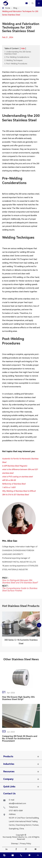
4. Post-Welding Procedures (15, 64)
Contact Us (9, 793)
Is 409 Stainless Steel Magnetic (14, 466)
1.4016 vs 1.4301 (9, 487)
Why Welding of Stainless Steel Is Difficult (19, 491)
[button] (39, 625)
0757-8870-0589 (16, 811)
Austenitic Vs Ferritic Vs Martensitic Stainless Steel (20, 460)
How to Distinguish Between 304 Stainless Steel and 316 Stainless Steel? (20, 580)
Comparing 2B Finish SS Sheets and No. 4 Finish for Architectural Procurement (19, 739)
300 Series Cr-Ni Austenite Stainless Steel (21, 643)
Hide (23, 48)
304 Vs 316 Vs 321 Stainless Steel (15, 495)
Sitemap (14, 843)
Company (8, 779)
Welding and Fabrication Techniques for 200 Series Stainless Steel (20, 13)
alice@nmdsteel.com (17, 803)
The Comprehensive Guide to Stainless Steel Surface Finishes (19, 588)
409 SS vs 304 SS (9, 480)
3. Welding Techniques (13, 60)
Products (8, 756)
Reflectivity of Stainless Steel (14, 484)
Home (7, 8)
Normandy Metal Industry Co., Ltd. (17, 837)
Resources (8, 771)
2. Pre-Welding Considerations (16, 57)
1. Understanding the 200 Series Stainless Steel (17, 53)
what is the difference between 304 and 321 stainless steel (20, 471)
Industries (8, 764)
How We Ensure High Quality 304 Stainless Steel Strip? (18, 699)
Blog (15, 8)
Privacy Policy (25, 843)
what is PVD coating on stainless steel (17, 477)
